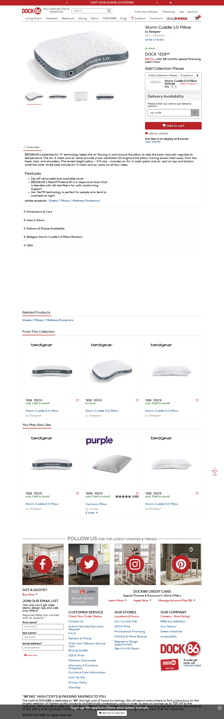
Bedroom (68, 18)
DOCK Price (76, 655)
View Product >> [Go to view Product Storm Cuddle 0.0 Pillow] (189, 83)
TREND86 (109, 18)
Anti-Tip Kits (76, 677)
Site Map (74, 687)
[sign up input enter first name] (43, 626)
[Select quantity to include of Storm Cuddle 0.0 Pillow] (174, 86)
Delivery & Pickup (80, 638)
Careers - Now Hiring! (175, 616)
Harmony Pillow (96, 504)
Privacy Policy (77, 682)
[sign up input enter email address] (43, 647)
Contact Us (76, 621)
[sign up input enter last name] (43, 637)
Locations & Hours (126, 616)
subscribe (30, 655)
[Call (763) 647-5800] (192, 665)
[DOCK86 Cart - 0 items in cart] (197, 18)
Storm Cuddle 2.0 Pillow (42, 411)
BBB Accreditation (172, 621)
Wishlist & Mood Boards (130, 636)
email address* (32, 643)
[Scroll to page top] (215, 472)
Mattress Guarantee (82, 660)
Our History (168, 626)
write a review (154, 39)
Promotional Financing (129, 631)
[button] (67, 3)
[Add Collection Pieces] (173, 75)
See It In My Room (126, 648)
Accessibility (168, 636)
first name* (29, 622)
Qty (167, 86)
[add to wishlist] (157, 133)
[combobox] (88, 10)
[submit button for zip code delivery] (195, 112)
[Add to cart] (173, 126)
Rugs (123, 18)
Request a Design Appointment (126, 643)
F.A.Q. (72, 633)
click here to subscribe (112, 713)
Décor (95, 18)
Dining (82, 18)
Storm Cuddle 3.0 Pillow (101, 411)
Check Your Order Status (85, 616)
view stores (152, 141)
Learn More (116, 600)
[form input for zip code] (169, 112)
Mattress (52, 18)
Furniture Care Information (87, 672)
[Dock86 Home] (33, 12)
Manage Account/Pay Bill (175, 600)
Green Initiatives (171, 631)
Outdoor (138, 18)
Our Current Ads (125, 621)
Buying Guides (78, 650)
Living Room (33, 18)
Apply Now (141, 600)
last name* (29, 633)
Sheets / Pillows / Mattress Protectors (74, 200)
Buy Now (28, 594)
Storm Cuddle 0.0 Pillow (161, 411)
